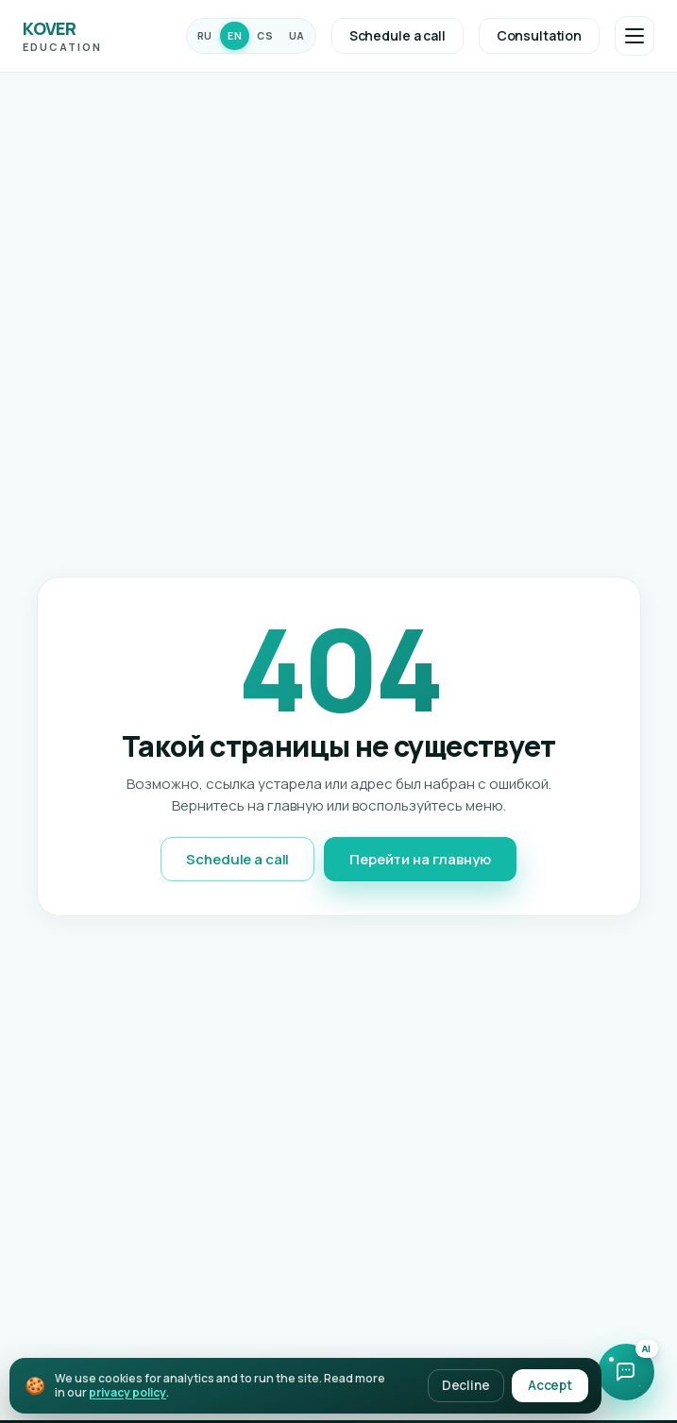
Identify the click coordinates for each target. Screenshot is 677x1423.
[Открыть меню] (634, 36)
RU (204, 35)
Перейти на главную (419, 859)
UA (297, 35)
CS (265, 35)
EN (235, 35)
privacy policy (127, 1392)
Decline (466, 1385)
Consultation (539, 35)
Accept (550, 1385)
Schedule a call (397, 35)
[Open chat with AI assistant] (626, 1372)
